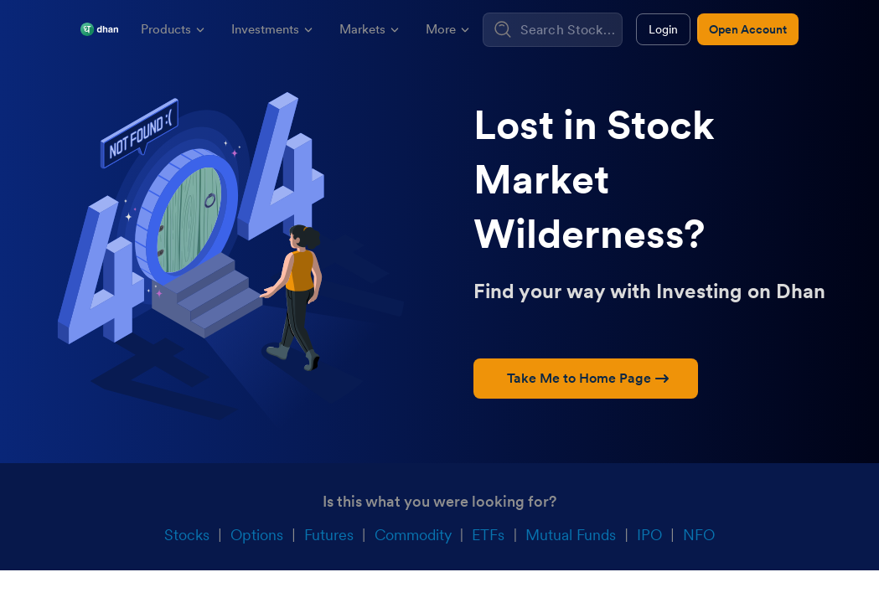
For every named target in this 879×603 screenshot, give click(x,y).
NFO (699, 535)
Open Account (748, 29)
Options (256, 535)
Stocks (186, 535)
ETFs (488, 535)
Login (663, 29)
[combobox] (569, 29)
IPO (649, 535)
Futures (329, 535)
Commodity (413, 535)
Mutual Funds (570, 535)
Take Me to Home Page (588, 378)
